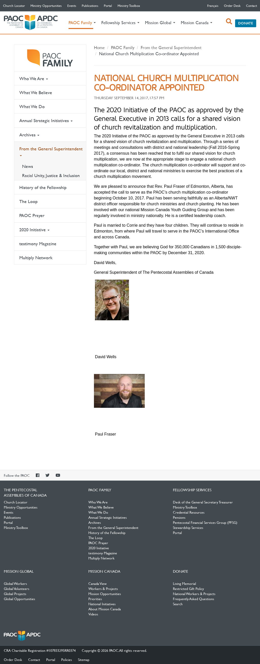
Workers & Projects (103, 588)
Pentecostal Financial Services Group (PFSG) (205, 522)
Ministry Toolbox (129, 6)
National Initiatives (102, 603)
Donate (245, 23)
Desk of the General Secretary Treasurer (203, 502)
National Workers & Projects (194, 593)
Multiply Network (36, 257)
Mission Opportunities (104, 593)
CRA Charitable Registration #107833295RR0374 (40, 650)
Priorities (95, 598)
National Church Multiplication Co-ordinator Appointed (149, 53)
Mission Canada (104, 571)
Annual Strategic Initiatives (46, 120)
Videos (93, 614)
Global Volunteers (16, 588)
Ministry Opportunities (46, 6)
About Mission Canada (104, 609)
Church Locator (14, 6)
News (27, 166)
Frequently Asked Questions (193, 598)
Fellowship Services (192, 489)
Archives (29, 134)
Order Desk (232, 6)
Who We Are (33, 78)
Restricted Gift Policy (188, 588)
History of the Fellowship (43, 187)
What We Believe (35, 92)
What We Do (32, 106)
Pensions (179, 517)
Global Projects (15, 593)
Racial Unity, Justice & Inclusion (51, 175)
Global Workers (15, 583)
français (212, 6)
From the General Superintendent (51, 151)
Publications (90, 6)
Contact (251, 6)
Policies (66, 659)
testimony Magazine (37, 243)
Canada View (97, 583)
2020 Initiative (34, 229)
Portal (108, 6)
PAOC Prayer (31, 215)
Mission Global (19, 571)
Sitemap (83, 659)
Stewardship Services (188, 527)
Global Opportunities (19, 598)
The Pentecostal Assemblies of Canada (31, 23)
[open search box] (229, 21)
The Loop (28, 201)
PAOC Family (50, 58)
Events (71, 6)
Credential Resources (188, 512)
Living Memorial (184, 583)
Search (178, 603)
